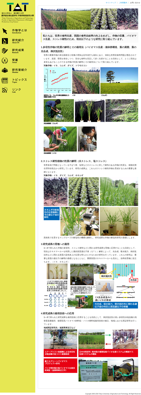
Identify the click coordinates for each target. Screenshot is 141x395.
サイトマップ (111, 3)
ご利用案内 (123, 3)
